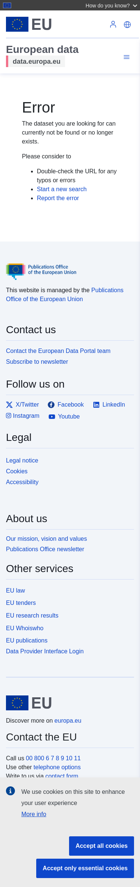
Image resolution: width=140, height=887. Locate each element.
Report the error (58, 198)
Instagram (23, 416)
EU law (15, 590)
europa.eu (68, 720)
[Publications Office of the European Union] (67, 266)
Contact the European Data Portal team (58, 351)
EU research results (32, 615)
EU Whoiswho (24, 628)
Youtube (64, 416)
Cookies (17, 471)
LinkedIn (109, 404)
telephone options (57, 767)
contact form (62, 776)
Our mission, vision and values (46, 539)
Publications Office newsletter (45, 549)
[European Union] (67, 702)
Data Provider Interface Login (45, 651)
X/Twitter (22, 404)
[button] (112, 5)
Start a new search (62, 189)
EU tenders (21, 603)
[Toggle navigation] (125, 57)
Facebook (66, 404)
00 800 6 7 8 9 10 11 (53, 758)
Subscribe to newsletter (37, 362)
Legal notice (22, 460)
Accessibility (22, 482)
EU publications (26, 640)
